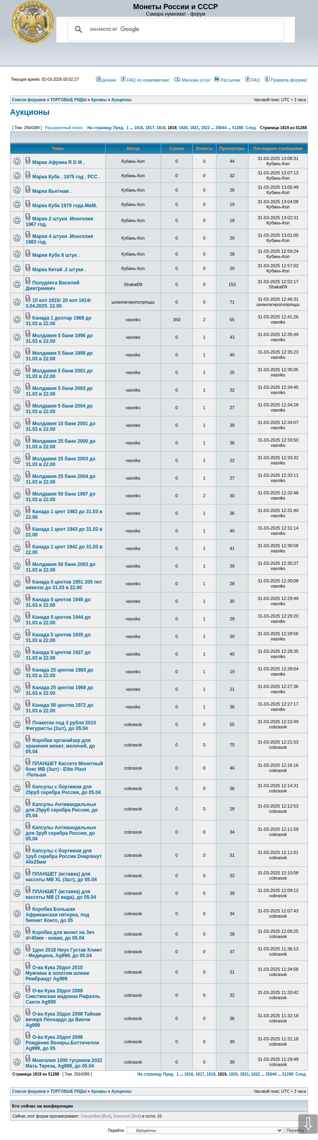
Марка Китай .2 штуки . (59, 269)
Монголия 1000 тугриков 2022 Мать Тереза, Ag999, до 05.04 (64, 1063)
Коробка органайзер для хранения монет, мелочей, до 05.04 (60, 746)
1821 (194, 128)
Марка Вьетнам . (52, 191)
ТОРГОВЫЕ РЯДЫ (68, 1091)
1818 (160, 128)
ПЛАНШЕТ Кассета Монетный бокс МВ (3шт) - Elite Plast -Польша (64, 769)
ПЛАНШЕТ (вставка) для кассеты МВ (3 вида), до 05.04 (61, 894)
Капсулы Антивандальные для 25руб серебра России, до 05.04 (62, 810)
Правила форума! (286, 80)
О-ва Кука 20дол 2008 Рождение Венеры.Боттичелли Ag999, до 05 (62, 1042)
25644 (221, 128)
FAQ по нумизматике (145, 80)
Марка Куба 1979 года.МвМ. (64, 205)
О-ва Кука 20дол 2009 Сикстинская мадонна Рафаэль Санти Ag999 (63, 996)
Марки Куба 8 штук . (56, 255)
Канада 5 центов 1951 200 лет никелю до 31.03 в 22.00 (64, 584)
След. (251, 128)
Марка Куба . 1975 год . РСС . (66, 177)
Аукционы (30, 112)
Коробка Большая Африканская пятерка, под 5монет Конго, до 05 (57, 914)
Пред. (118, 128)
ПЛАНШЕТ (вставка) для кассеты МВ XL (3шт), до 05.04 (61, 876)
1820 (183, 128)
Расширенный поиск (63, 128)
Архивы (99, 1091)
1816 (138, 128)
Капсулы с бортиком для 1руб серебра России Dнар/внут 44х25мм (64, 856)
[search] (174, 29)
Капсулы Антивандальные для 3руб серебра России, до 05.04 (61, 833)
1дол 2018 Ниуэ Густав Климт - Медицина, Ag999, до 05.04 (64, 952)
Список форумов (29, 1091)
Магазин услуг (192, 80)
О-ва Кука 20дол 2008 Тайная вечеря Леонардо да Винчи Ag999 (63, 1019)
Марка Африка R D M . (58, 162)
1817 (149, 128)
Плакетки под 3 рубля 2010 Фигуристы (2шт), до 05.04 (61, 725)
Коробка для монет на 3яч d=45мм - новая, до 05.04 (60, 935)
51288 (237, 128)
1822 (205, 128)
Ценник (106, 80)
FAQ (252, 80)
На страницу (99, 128)
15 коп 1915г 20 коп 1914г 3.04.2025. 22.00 (58, 303)
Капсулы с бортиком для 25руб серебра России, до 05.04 (63, 789)
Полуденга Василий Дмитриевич (53, 285)
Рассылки (227, 80)
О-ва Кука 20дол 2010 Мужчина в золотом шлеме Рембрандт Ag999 (57, 973)
